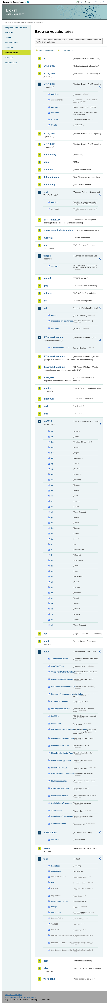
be (52, 447)
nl (52, 576)
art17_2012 (49, 133)
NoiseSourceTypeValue (61, 760)
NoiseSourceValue (59, 768)
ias (45, 300)
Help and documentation (16, 27)
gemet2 (47, 278)
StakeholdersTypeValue (61, 803)
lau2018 (47, 421)
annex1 (54, 315)
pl (52, 582)
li (51, 550)
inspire (47, 388)
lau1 (45, 406)
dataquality (49, 184)
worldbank (49, 979)
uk (52, 625)
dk (52, 480)
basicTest (55, 866)
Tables (8, 37)
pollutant (55, 328)
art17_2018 (49, 144)
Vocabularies (11, 53)
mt (52, 571)
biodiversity (49, 154)
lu (52, 560)
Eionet (16, 22)
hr (52, 523)
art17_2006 (49, 84)
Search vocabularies (46, 50)
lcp (45, 633)
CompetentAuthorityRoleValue (62, 672)
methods (55, 113)
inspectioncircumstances (62, 321)
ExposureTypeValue (59, 701)
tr (52, 620)
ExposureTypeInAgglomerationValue (62, 694)
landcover (48, 399)
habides (47, 293)
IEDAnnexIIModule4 (54, 367)
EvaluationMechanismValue (62, 687)
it (51, 544)
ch (52, 458)
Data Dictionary (26, 22)
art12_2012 (49, 66)
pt (52, 587)
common (48, 169)
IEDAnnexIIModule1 (54, 337)
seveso (47, 848)
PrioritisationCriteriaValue (62, 773)
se (52, 603)
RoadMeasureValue (59, 796)
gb (52, 512)
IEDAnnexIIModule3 (54, 356)
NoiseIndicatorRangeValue (62, 738)
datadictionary (51, 177)
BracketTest (56, 871)
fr (52, 507)
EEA (17, 2)
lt (51, 555)
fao (45, 245)
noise (46, 651)
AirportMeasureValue (60, 659)
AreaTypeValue (57, 666)
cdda (46, 162)
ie (52, 533)
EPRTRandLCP (51, 219)
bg (52, 453)
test (45, 859)
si (52, 609)
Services (9, 58)
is (52, 539)
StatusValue (56, 810)
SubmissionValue (58, 824)
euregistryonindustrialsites (57, 230)
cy (52, 464)
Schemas (9, 47)
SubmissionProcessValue (62, 816)
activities (55, 94)
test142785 (55, 912)
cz (52, 469)
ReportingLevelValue (60, 788)
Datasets (9, 32)
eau (52, 882)
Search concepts (67, 50)
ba (52, 442)
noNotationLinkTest (59, 901)
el (52, 490)
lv (52, 566)
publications (50, 832)
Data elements (11, 42)
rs (52, 598)
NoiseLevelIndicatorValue (62, 753)
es (52, 496)
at (52, 437)
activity (54, 202)
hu (52, 528)
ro (52, 593)
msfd (46, 641)
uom (45, 961)
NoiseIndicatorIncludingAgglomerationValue (62, 729)
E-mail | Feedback (13, 994)
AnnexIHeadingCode (60, 347)
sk (52, 614)
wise (45, 968)
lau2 (45, 413)
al (52, 431)
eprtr (46, 192)
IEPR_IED (48, 377)
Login (81, 2)
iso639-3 (54, 716)
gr (52, 517)
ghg (45, 286)
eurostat (47, 238)
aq (44, 58)
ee (52, 485)
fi (51, 501)
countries (55, 107)
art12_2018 (49, 73)
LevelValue (56, 723)
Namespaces (11, 62)
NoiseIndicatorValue (60, 746)
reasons (54, 119)
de (52, 474)
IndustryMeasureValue (61, 709)
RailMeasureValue (59, 781)
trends (54, 125)
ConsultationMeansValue (62, 679)
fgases (47, 256)
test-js (54, 907)
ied (45, 308)
